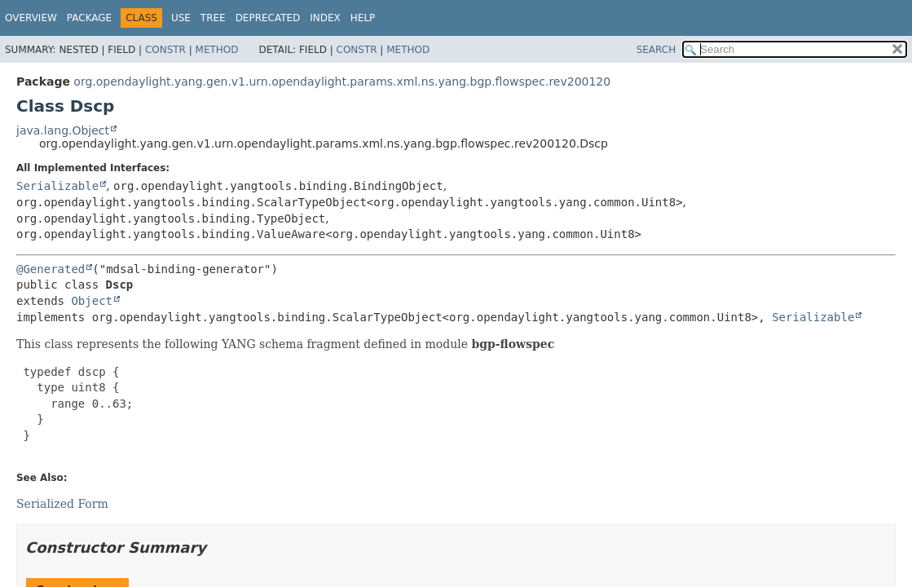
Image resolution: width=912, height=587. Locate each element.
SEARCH (656, 49)
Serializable (57, 185)
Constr (165, 49)
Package (89, 18)
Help (363, 18)
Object (91, 300)
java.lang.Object (62, 130)
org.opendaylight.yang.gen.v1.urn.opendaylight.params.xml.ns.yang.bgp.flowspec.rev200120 (341, 81)
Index (325, 18)
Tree (213, 18)
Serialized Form (62, 503)
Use (181, 18)
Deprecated (268, 18)
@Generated (50, 269)
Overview (31, 18)
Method (217, 49)
